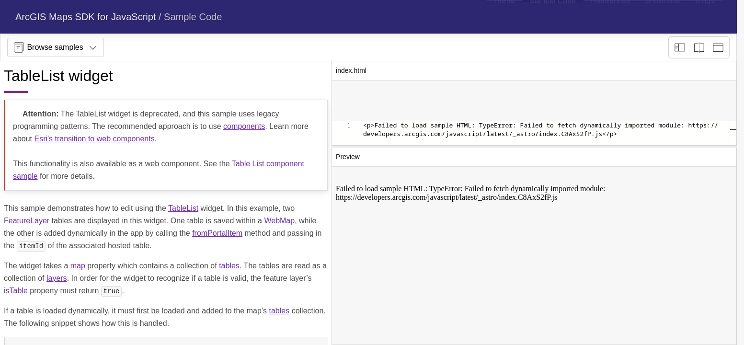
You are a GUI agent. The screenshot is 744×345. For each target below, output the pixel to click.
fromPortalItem (217, 233)
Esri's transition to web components (94, 139)
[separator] (534, 147)
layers (56, 278)
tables (229, 266)
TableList (183, 208)
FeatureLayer (26, 221)
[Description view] (679, 47)
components (244, 126)
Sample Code (193, 17)
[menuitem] (504, 17)
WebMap (279, 221)
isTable (16, 291)
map (77, 266)
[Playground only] (699, 47)
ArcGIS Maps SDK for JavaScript (85, 17)
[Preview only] (718, 47)
